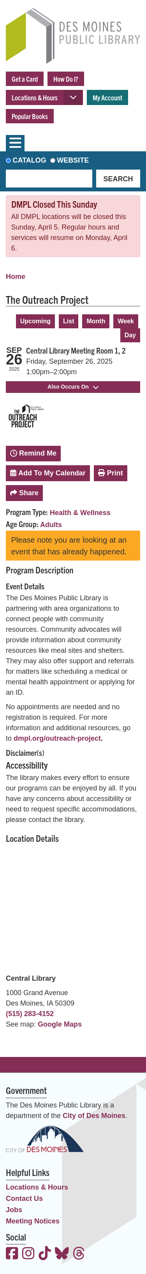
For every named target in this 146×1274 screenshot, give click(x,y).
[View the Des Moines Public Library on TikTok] (45, 1254)
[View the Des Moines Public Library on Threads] (79, 1254)
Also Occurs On (73, 387)
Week (126, 321)
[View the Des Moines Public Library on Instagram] (28, 1254)
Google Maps (60, 1024)
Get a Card (25, 78)
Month (95, 321)
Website (73, 160)
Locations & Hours (35, 97)
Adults (51, 525)
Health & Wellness (80, 513)
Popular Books (30, 116)
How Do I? (65, 78)
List (68, 321)
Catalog (29, 160)
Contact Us (24, 1198)
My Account (107, 97)
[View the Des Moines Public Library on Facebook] (12, 1254)
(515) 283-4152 (30, 1014)
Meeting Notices (33, 1221)
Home (15, 276)
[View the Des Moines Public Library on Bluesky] (62, 1254)
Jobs (14, 1210)
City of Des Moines (94, 1116)
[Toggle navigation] (15, 143)
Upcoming (35, 321)
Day (130, 335)
